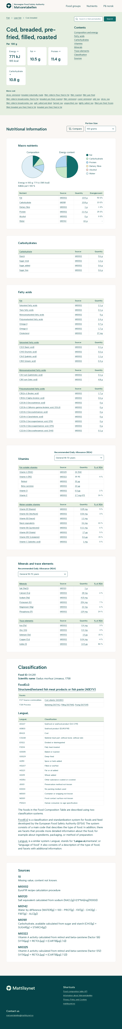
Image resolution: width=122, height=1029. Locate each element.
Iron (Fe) (23, 625)
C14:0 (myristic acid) (28, 352)
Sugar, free (23, 270)
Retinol (24, 481)
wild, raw (96, 99)
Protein (22, 212)
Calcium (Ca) (24, 593)
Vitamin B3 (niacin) (27, 518)
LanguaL (23, 841)
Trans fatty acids (26, 310)
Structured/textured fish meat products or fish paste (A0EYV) (57, 689)
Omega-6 (23, 328)
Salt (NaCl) (23, 588)
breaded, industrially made (32, 95)
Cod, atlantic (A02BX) (54, 700)
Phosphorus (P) (26, 611)
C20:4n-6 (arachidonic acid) (31, 416)
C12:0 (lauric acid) (26, 347)
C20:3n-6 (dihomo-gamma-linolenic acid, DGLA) (39, 407)
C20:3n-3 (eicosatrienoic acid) (32, 403)
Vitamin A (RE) (25, 477)
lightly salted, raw (86, 103)
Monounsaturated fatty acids (31, 315)
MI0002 (63, 198)
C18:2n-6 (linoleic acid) (29, 393)
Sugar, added (24, 265)
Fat (20, 198)
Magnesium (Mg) (26, 607)
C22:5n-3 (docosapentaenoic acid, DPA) (36, 426)
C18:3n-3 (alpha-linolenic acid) (31, 398)
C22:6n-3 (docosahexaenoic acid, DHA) (36, 430)
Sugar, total (24, 261)
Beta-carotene (27, 486)
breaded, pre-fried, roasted (51, 99)
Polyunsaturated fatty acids (31, 319)
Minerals (78, 47)
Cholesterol (24, 333)
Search (110, 19)
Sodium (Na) (24, 597)
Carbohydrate (25, 202)
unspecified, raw (71, 103)
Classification (80, 54)
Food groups (73, 6)
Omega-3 (23, 324)
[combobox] (88, 18)
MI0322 (63, 477)
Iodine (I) (23, 644)
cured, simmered (85, 99)
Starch (22, 256)
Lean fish (17, 18)
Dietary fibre (24, 207)
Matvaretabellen (25, 7)
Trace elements (81, 51)
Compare (75, 128)
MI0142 (63, 221)
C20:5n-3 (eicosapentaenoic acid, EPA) (36, 421)
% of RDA (98, 467)
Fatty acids (79, 36)
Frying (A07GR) (81, 705)
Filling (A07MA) (67, 705)
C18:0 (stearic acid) (27, 361)
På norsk (108, 6)
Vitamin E (23, 495)
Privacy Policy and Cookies (75, 999)
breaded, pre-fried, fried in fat (49, 107)
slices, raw (105, 99)
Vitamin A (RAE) (26, 472)
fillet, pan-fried (89, 95)
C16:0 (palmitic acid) (28, 356)
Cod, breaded (31, 18)
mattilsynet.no (69, 1003)
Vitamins (78, 43)
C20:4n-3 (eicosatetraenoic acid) (33, 412)
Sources (78, 58)
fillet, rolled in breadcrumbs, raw (19, 103)
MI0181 (63, 202)
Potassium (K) (25, 602)
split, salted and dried (43, 103)
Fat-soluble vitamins (28, 467)
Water (22, 221)
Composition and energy (86, 32)
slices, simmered (13, 95)
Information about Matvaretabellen (77, 995)
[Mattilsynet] (20, 988)
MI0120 (63, 588)
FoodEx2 (23, 819)
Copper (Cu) (24, 639)
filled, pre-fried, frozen (104, 103)
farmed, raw (58, 103)
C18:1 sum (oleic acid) (28, 379)
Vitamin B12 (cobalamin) (29, 537)
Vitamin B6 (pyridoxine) (29, 528)
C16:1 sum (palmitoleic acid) (30, 375)
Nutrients (92, 6)
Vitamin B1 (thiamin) (27, 509)
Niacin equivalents (27, 523)
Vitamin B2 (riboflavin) (28, 514)
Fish (8, 18)
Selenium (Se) (25, 635)
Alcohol (22, 216)
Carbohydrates (81, 40)
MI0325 (63, 472)
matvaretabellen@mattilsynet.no (19, 1015)
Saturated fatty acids (28, 305)
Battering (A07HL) (52, 705)
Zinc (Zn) (23, 630)
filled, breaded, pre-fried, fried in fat (21, 107)
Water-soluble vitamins (29, 504)
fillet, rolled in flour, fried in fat (56, 95)
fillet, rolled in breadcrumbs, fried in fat (22, 99)
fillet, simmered (70, 99)
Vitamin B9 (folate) (27, 532)
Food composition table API (75, 991)
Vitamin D (23, 491)
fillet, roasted (76, 95)
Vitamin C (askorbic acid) (29, 542)
